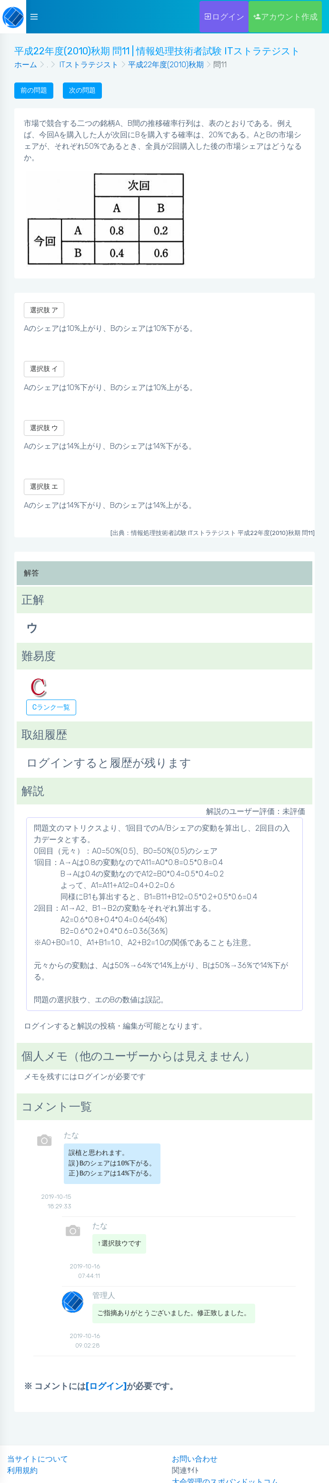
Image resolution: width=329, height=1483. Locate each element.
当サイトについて (37, 1458)
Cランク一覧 (51, 707)
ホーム (25, 64)
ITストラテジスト (88, 64)
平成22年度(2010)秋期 (166, 64)
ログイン (224, 16)
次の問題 (82, 90)
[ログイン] (106, 1386)
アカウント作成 (285, 16)
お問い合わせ (195, 1458)
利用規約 (22, 1470)
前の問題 (33, 90)
